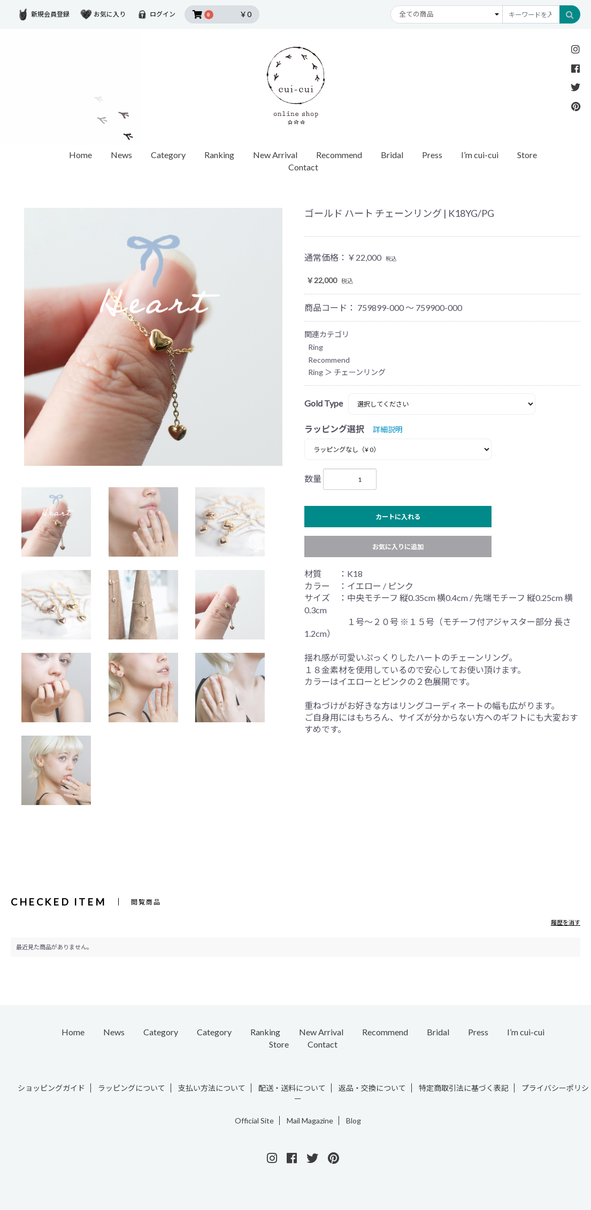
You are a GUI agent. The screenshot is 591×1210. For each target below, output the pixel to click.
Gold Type (323, 403)
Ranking (219, 155)
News (121, 155)
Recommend (339, 155)
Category (168, 155)
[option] (153, 336)
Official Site (254, 1120)
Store (527, 155)
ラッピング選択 (334, 429)
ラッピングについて (131, 1087)
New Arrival (275, 155)
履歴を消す (565, 922)
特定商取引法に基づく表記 (464, 1087)
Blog (353, 1120)
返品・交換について (372, 1087)
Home (80, 155)
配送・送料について (292, 1087)
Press (432, 155)
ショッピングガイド (51, 1087)
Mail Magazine (310, 1120)
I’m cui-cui (479, 155)
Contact (303, 167)
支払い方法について (211, 1087)
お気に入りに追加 (398, 547)
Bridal (392, 155)
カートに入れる (397, 517)
